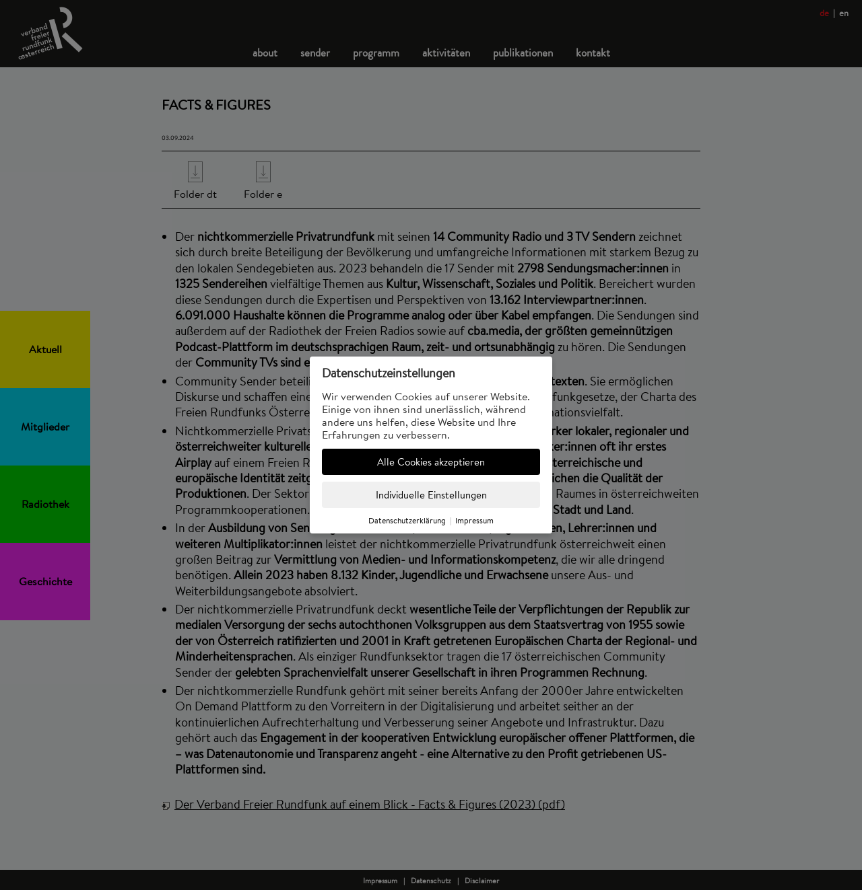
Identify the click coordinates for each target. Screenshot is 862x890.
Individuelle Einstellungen (431, 494)
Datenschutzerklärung (407, 520)
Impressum (474, 520)
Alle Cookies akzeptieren (431, 461)
